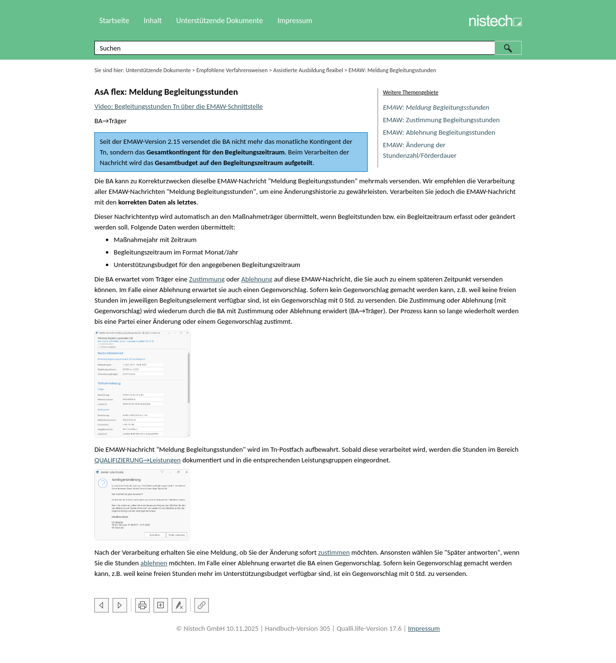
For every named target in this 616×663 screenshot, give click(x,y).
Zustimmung (207, 279)
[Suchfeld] (307, 48)
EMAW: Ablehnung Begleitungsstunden (439, 132)
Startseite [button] (114, 20)
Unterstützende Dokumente (158, 70)
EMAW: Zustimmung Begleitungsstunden (441, 119)
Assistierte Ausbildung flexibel (308, 70)
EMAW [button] (132, 141)
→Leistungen (137, 460)
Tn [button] (103, 152)
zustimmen (334, 552)
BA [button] (98, 120)
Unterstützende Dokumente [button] (219, 20)
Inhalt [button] (152, 20)
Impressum (294, 20)
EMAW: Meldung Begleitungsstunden (436, 107)
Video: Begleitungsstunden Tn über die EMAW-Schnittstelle (178, 106)
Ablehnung (256, 279)
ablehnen (154, 563)
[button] (508, 48)
